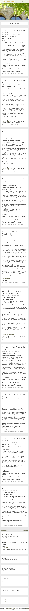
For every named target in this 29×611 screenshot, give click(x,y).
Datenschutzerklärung (6, 601)
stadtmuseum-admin (16, 34)
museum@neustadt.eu (7, 278)
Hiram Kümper (6, 283)
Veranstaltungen (20, 73)
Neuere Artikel (25, 530)
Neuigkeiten (14, 73)
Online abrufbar (6, 583)
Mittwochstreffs (5, 581)
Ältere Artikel (4, 530)
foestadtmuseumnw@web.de (8, 69)
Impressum (4, 599)
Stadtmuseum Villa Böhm (7, 1)
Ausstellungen (10, 525)
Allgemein (5, 73)
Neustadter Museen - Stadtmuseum (9, 592)
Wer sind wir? (5, 579)
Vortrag (11, 283)
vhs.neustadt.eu (20, 277)
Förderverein (10, 73)
